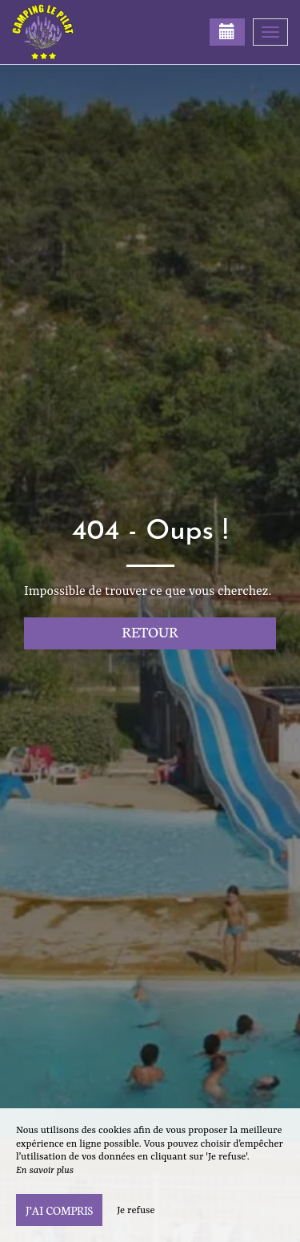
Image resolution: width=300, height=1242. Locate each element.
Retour (150, 631)
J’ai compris (59, 1210)
